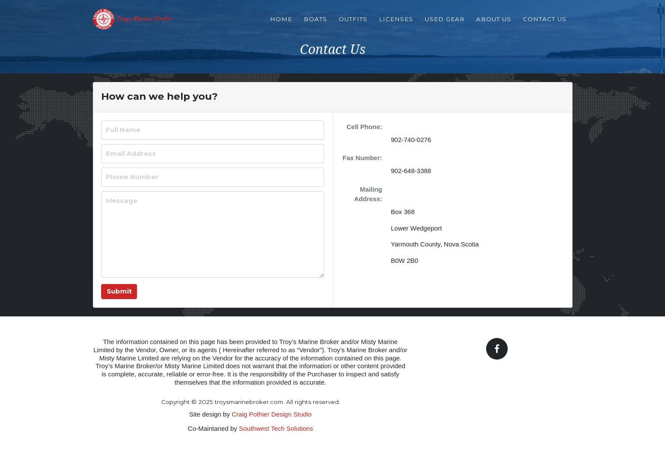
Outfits (353, 23)
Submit (119, 291)
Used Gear (445, 23)
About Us (493, 23)
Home (281, 23)
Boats (315, 23)
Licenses (396, 23)
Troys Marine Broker (153, 24)
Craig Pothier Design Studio (272, 414)
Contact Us (544, 23)
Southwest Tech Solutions (276, 428)
